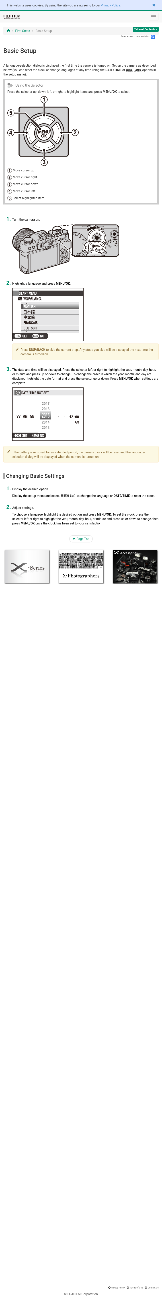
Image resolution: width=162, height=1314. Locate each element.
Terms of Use (136, 1287)
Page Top (81, 539)
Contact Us (153, 1287)
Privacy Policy (110, 5)
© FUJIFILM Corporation (81, 1294)
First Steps (22, 31)
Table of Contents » (145, 29)
